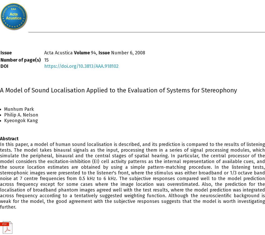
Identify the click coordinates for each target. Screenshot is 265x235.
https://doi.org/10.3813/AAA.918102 (81, 66)
